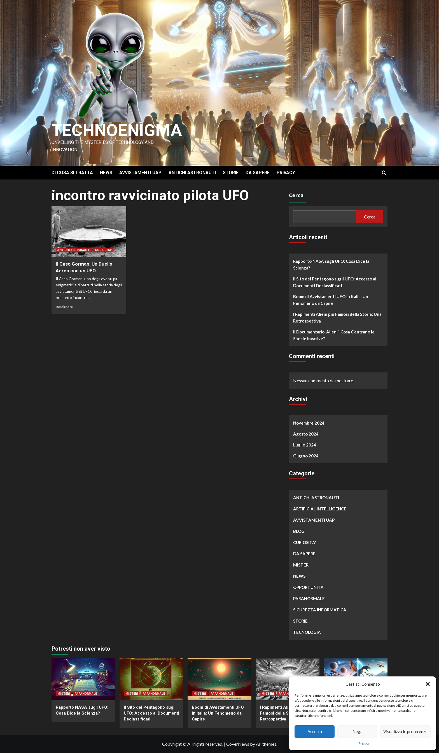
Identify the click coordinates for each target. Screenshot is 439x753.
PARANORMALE (309, 598)
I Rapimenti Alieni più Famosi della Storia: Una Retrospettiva (337, 317)
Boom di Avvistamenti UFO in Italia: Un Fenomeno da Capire (330, 300)
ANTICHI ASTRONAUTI (192, 172)
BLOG (299, 531)
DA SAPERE (258, 172)
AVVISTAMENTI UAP (140, 172)
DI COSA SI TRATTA (72, 172)
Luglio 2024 (304, 444)
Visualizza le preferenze (405, 731)
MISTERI (301, 564)
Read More (64, 307)
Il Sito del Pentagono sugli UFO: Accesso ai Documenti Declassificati (334, 282)
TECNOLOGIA (307, 632)
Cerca (296, 195)
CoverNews (237, 744)
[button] (428, 684)
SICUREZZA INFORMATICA (319, 609)
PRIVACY (286, 172)
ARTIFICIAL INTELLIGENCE (319, 508)
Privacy (364, 743)
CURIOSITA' (103, 250)
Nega (357, 731)
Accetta (314, 731)
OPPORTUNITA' (308, 587)
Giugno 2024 (306, 455)
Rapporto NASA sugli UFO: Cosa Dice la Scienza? (331, 264)
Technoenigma (117, 130)
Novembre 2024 (308, 422)
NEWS (106, 172)
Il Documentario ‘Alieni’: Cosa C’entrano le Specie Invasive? (334, 335)
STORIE (231, 172)
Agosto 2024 (306, 433)
